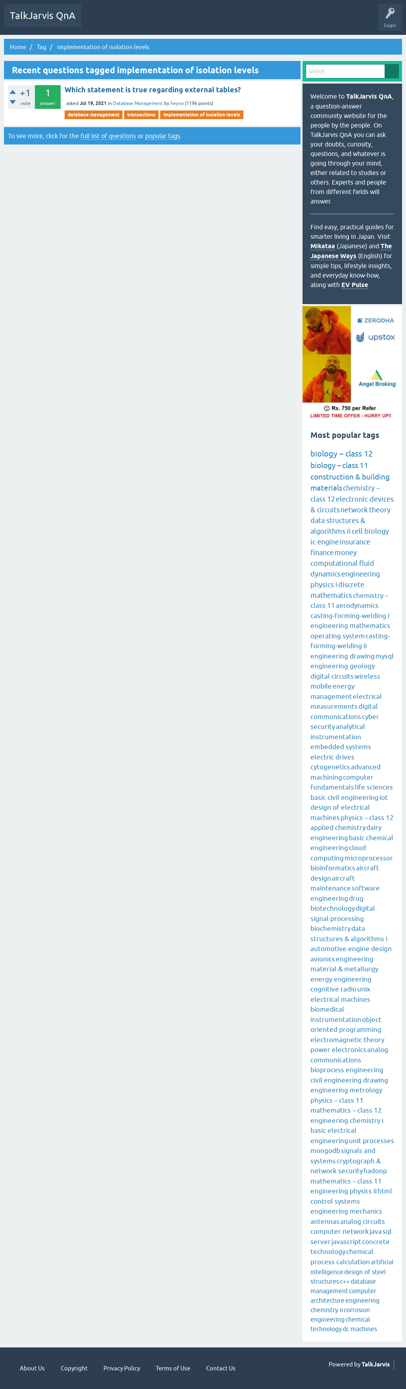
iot (383, 797)
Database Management (138, 103)
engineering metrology (346, 1090)
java (376, 1231)
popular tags (162, 135)
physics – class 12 (367, 818)
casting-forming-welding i (349, 616)
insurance (355, 542)
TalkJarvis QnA (42, 15)
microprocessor (369, 858)
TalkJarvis (376, 1364)
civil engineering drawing (349, 1080)
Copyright (74, 1368)
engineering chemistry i (346, 1121)
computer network (339, 1231)
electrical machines (340, 999)
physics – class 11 (337, 1100)
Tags (155, 21)
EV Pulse (354, 285)
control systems (335, 1201)
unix (363, 989)
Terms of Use (173, 1368)
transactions (141, 115)
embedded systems (340, 747)
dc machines (360, 1328)
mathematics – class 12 (346, 1110)
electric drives (332, 757)
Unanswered (125, 21)
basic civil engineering (344, 797)
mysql (384, 656)
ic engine (324, 542)
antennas (324, 1221)
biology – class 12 (341, 453)
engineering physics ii (343, 1191)
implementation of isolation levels (201, 115)
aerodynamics (357, 605)
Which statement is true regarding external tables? (153, 90)
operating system (337, 636)
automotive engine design (351, 949)
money (346, 552)
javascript (346, 1242)
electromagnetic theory (347, 1040)
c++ (345, 1281)
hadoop (375, 1171)
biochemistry (330, 928)
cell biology (370, 531)
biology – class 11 (339, 465)
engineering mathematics (350, 626)
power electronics (338, 1050)
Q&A (95, 21)
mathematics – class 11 (346, 1181)
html (384, 1191)
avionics (322, 959)
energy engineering (341, 979)
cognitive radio (333, 989)
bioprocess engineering (346, 1070)
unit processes (371, 1141)
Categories (184, 21)
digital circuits (332, 676)
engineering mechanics (346, 1211)
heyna (177, 103)
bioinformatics (332, 868)
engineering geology (342, 666)
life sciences (374, 787)
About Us (32, 1368)
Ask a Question (221, 21)
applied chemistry (338, 827)
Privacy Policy (121, 1368)
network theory (366, 510)
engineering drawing (342, 656)
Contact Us (221, 1368)
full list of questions (108, 135)
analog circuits (362, 1221)
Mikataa (322, 246)
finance (322, 552)
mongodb (325, 1151)
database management (93, 115)
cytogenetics (330, 767)
